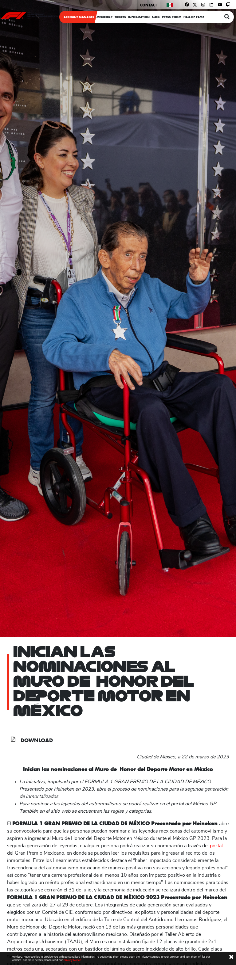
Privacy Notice (72, 960)
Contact (148, 5)
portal (216, 845)
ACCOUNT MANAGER (79, 17)
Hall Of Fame (193, 17)
